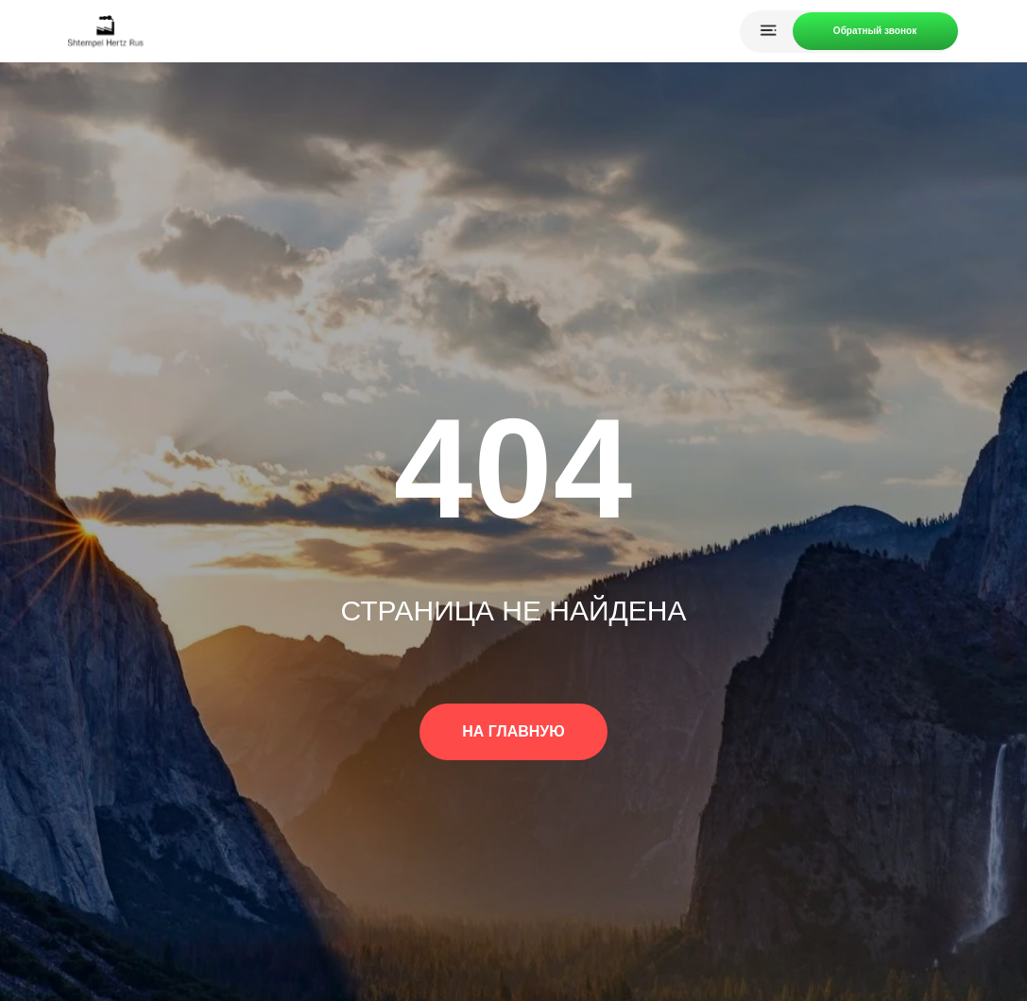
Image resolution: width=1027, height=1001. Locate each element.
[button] (875, 31)
